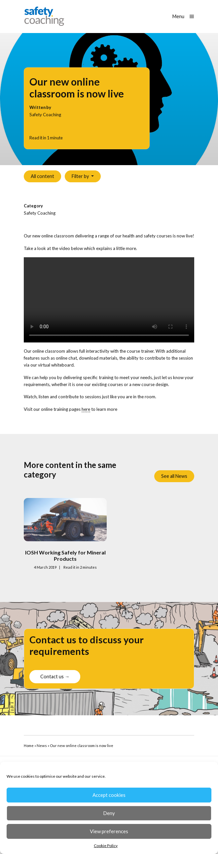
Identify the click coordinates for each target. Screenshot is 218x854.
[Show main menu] (183, 16)
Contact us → (54, 687)
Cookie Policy (106, 845)
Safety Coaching (39, 213)
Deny (109, 813)
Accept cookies (109, 795)
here (86, 409)
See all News (174, 476)
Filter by (81, 176)
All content (42, 176)
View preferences (109, 831)
